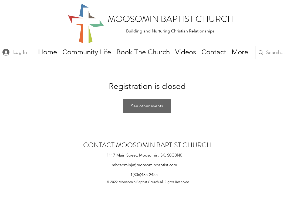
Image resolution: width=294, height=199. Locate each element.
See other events (147, 105)
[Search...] (278, 52)
